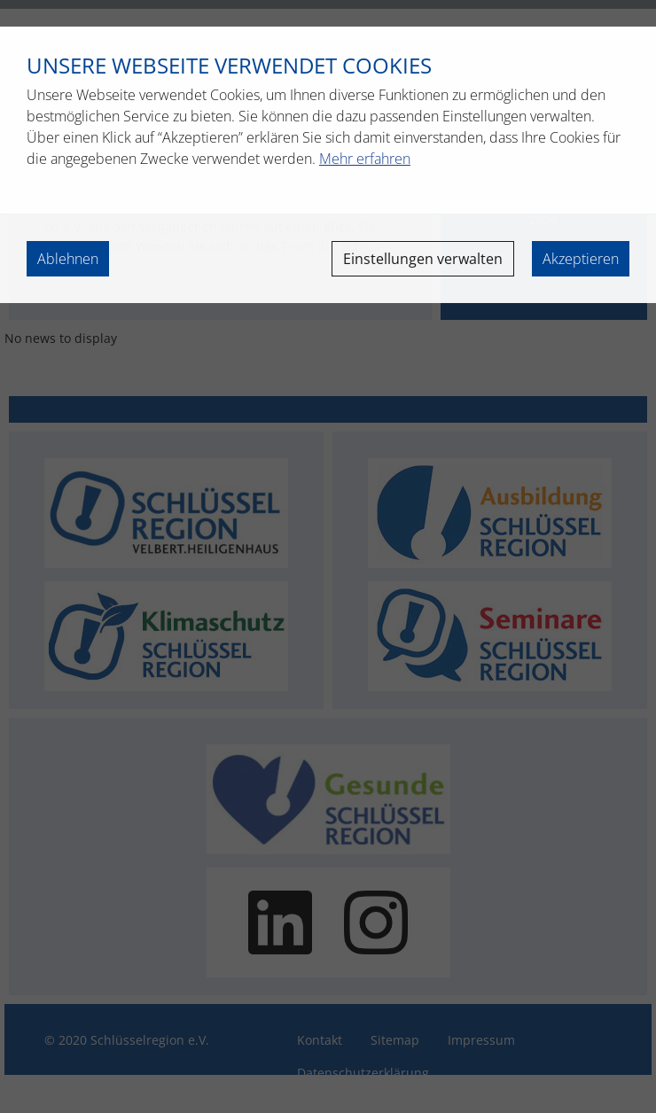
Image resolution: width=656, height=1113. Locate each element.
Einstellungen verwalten (423, 259)
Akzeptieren (581, 259)
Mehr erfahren (364, 158)
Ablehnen (67, 259)
